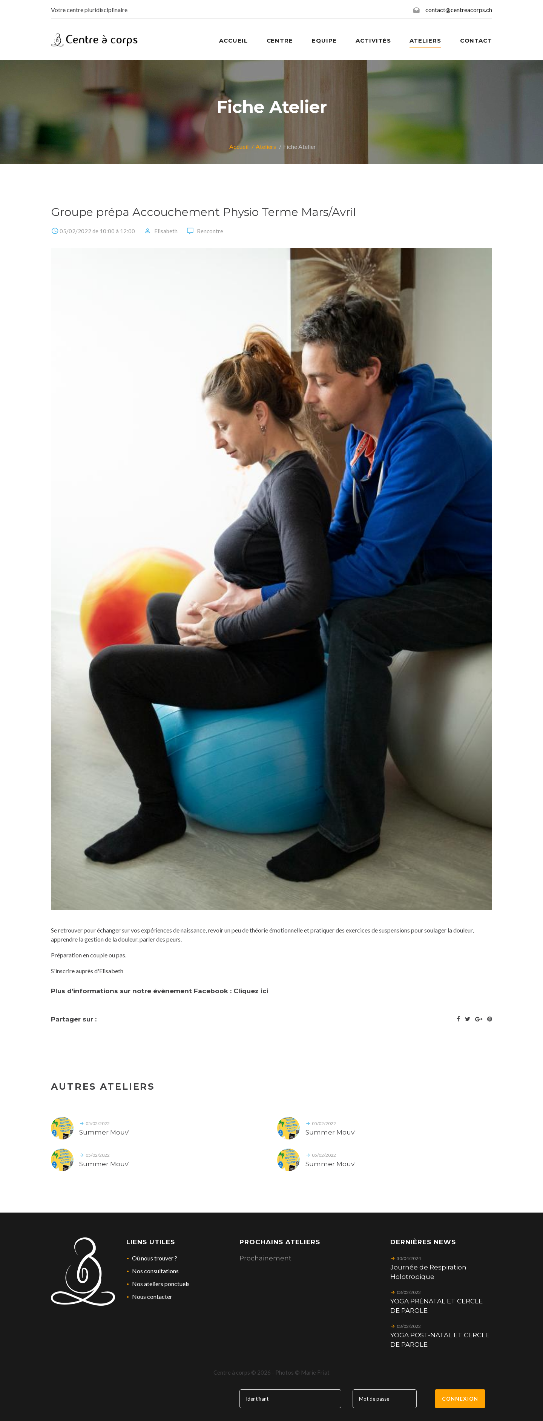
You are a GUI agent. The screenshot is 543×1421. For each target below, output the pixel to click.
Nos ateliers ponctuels (161, 1283)
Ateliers (425, 40)
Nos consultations (155, 1270)
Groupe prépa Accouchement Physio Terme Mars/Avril (203, 212)
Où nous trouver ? (154, 1258)
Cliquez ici (250, 991)
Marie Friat (315, 1372)
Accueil (238, 146)
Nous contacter (152, 1296)
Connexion (460, 1398)
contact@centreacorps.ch (458, 9)
